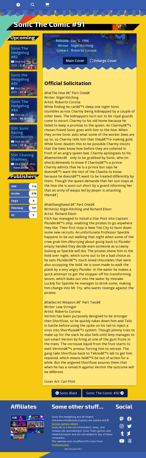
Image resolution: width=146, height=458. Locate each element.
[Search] (31, 5)
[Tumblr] (122, 433)
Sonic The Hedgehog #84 (20, 106)
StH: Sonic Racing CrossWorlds (22, 132)
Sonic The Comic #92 (105, 393)
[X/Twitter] (129, 426)
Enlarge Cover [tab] (103, 60)
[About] (16, 5)
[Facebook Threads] (130, 441)
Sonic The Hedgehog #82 (20, 52)
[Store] (45, 5)
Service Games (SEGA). (65, 423)
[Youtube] (121, 441)
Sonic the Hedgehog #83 (20, 79)
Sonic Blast (66, 393)
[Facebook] (129, 419)
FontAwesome (60, 444)
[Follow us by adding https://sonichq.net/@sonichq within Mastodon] (122, 419)
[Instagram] (122, 426)
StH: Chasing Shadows (22, 157)
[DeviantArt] (128, 433)
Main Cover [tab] (75, 60)
